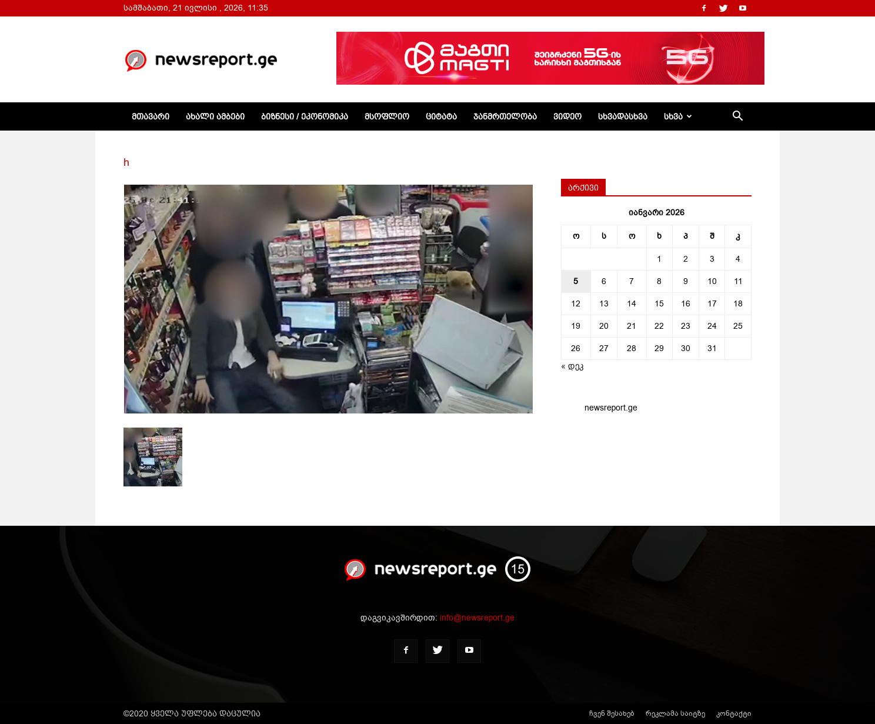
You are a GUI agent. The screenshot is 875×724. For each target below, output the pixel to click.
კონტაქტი (734, 713)
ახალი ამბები (215, 116)
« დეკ (572, 366)
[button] (737, 117)
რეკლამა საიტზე (675, 713)
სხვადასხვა (622, 116)
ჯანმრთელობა (505, 116)
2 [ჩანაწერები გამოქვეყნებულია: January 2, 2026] (685, 259)
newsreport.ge (611, 407)
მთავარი (150, 116)
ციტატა (441, 116)
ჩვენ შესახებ (611, 713)
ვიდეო (567, 116)
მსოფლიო (387, 116)
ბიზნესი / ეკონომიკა (304, 116)
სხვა (678, 116)
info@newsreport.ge (477, 617)
